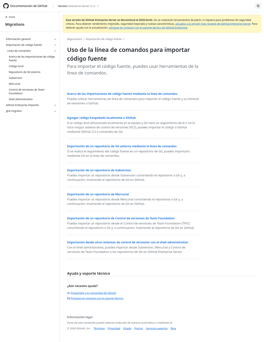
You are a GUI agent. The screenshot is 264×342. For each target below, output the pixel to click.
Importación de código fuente (104, 39)
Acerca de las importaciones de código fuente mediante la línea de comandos (122, 94)
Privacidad (114, 328)
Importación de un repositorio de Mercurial (98, 194)
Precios (138, 328)
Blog (173, 328)
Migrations (14, 24)
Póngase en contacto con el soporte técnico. (95, 298)
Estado (127, 328)
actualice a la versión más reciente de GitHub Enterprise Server (213, 23)
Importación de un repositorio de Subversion (99, 170)
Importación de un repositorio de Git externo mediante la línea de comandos (122, 146)
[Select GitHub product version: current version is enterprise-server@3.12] (78, 6)
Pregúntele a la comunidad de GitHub (91, 293)
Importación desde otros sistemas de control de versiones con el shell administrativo (127, 242)
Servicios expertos (157, 328)
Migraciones (74, 39)
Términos (99, 328)
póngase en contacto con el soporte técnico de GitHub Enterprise (148, 27)
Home (10, 17)
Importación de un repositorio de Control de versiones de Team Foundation (121, 218)
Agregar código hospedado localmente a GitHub (101, 118)
